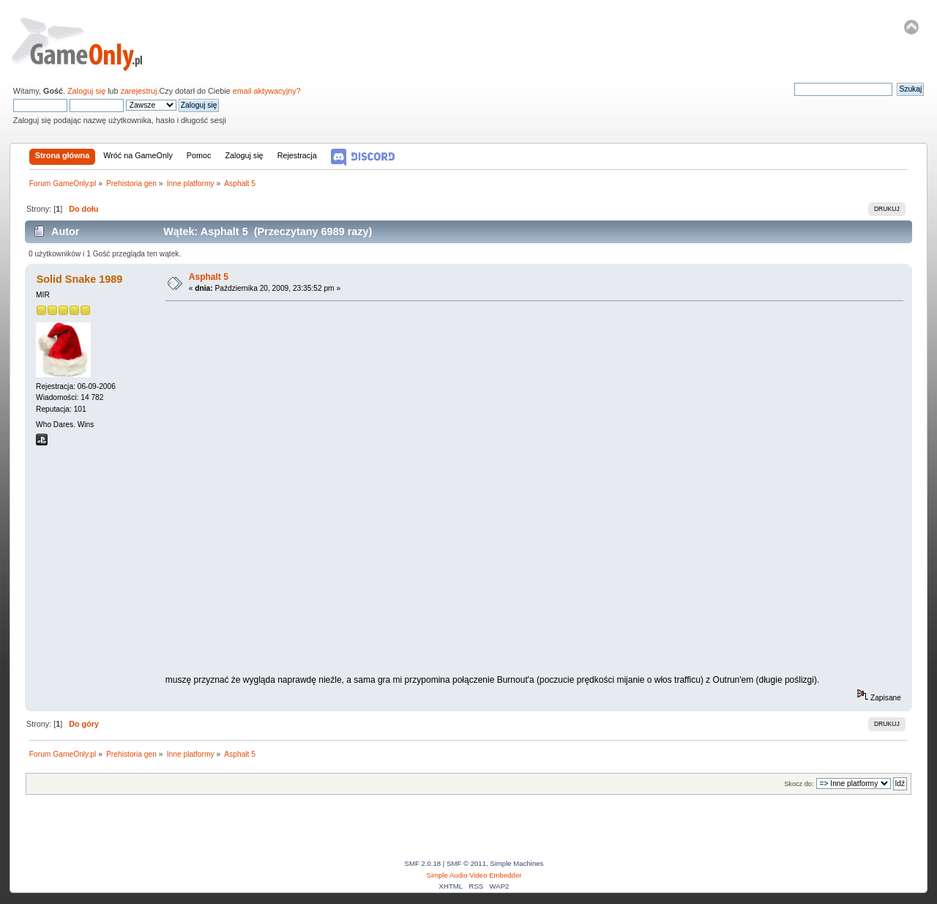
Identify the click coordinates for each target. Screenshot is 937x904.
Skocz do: (798, 784)
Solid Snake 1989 (80, 279)
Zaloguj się (86, 90)
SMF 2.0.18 (423, 863)
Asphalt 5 (208, 277)
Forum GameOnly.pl (87, 44)
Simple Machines (516, 863)
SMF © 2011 (466, 863)
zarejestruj (139, 90)
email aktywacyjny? (267, 90)
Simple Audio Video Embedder (474, 875)
